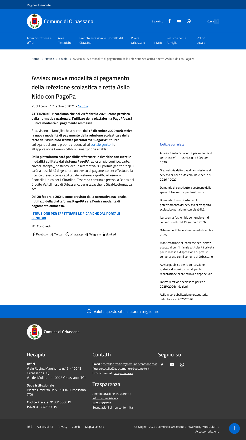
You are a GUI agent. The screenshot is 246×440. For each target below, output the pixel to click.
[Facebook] (161, 20)
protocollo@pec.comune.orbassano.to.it (123, 368)
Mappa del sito (94, 426)
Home (35, 58)
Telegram (92, 234)
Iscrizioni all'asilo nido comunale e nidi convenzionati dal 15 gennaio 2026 (184, 219)
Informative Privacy (105, 398)
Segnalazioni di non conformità (112, 407)
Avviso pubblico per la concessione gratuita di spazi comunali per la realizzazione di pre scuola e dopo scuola (186, 269)
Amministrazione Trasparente (111, 393)
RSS (29, 426)
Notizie (49, 58)
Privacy (62, 426)
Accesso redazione (207, 431)
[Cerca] (214, 21)
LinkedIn (110, 234)
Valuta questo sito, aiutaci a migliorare (123, 311)
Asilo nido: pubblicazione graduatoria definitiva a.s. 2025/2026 (184, 296)
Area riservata (101, 403)
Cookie (76, 426)
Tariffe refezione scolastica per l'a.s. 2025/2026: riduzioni (183, 284)
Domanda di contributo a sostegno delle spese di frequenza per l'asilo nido (185, 189)
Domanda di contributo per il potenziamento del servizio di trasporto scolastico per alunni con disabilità (185, 205)
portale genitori (102, 144)
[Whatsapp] (180, 20)
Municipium (209, 426)
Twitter (57, 234)
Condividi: (41, 226)
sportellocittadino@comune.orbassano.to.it (129, 364)
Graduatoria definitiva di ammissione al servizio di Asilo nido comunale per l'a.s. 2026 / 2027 (185, 175)
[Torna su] (234, 428)
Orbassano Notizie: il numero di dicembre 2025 (186, 232)
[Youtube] (171, 20)
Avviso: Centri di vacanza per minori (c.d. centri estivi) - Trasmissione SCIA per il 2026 (186, 157)
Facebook (40, 234)
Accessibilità (45, 426)
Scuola (63, 58)
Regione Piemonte (39, 5)
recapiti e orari (123, 373)
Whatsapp (74, 234)
